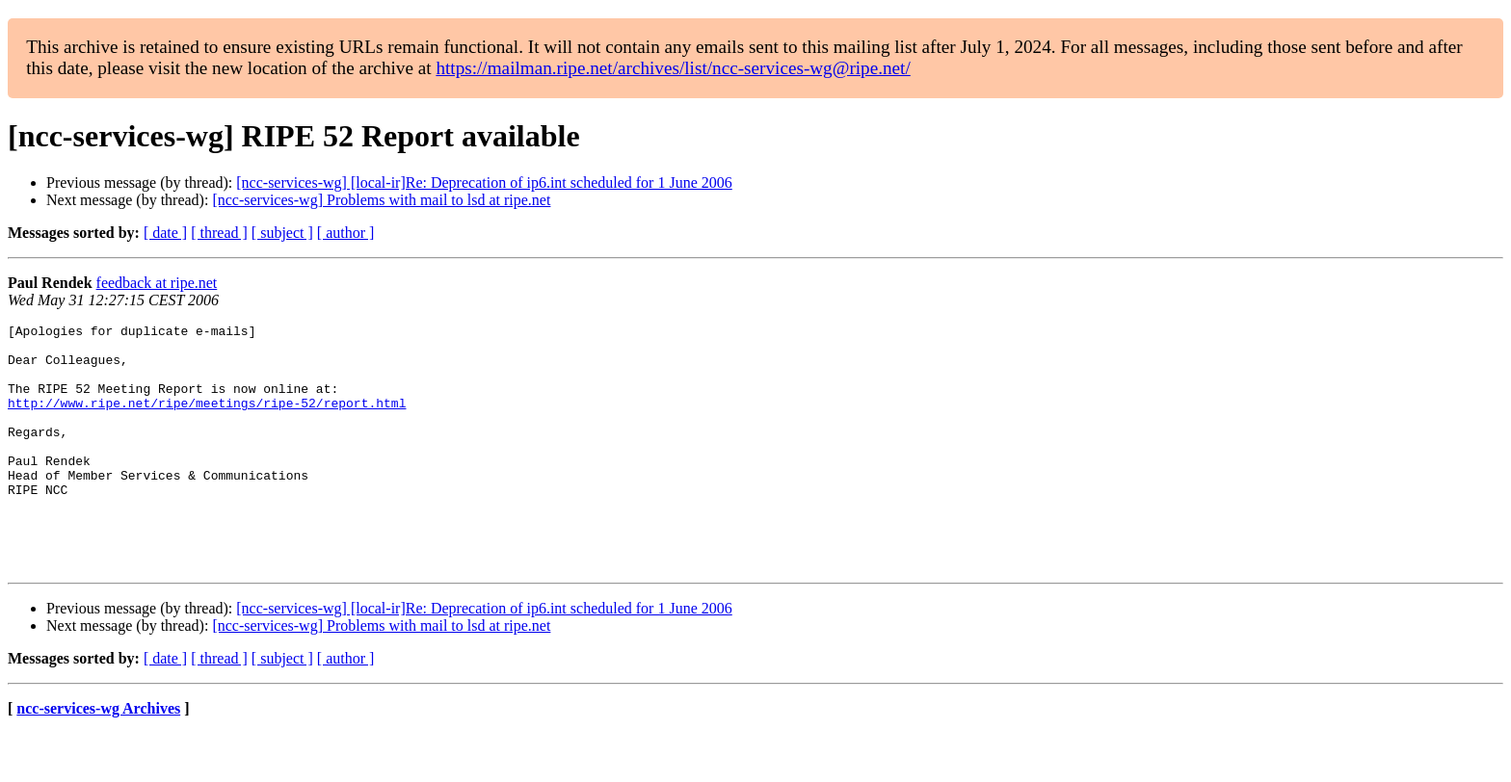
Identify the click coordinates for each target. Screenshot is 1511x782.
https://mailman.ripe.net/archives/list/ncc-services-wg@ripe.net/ (673, 68)
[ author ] (346, 232)
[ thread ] (219, 232)
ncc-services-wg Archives (98, 757)
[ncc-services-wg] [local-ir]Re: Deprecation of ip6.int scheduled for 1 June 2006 (483, 182)
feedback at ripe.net (157, 282)
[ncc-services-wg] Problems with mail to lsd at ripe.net (381, 200)
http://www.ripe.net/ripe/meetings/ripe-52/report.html (207, 420)
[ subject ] (282, 232)
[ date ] (165, 232)
